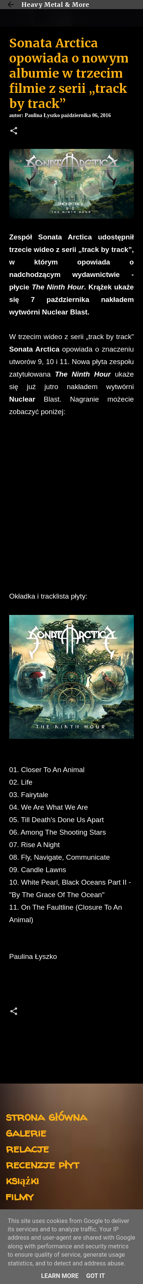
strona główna (46, 1116)
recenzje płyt (42, 1164)
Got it (95, 1275)
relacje (27, 1148)
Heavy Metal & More (55, 4)
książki (22, 1180)
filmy (20, 1196)
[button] (13, 131)
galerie (26, 1132)
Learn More (60, 1275)
